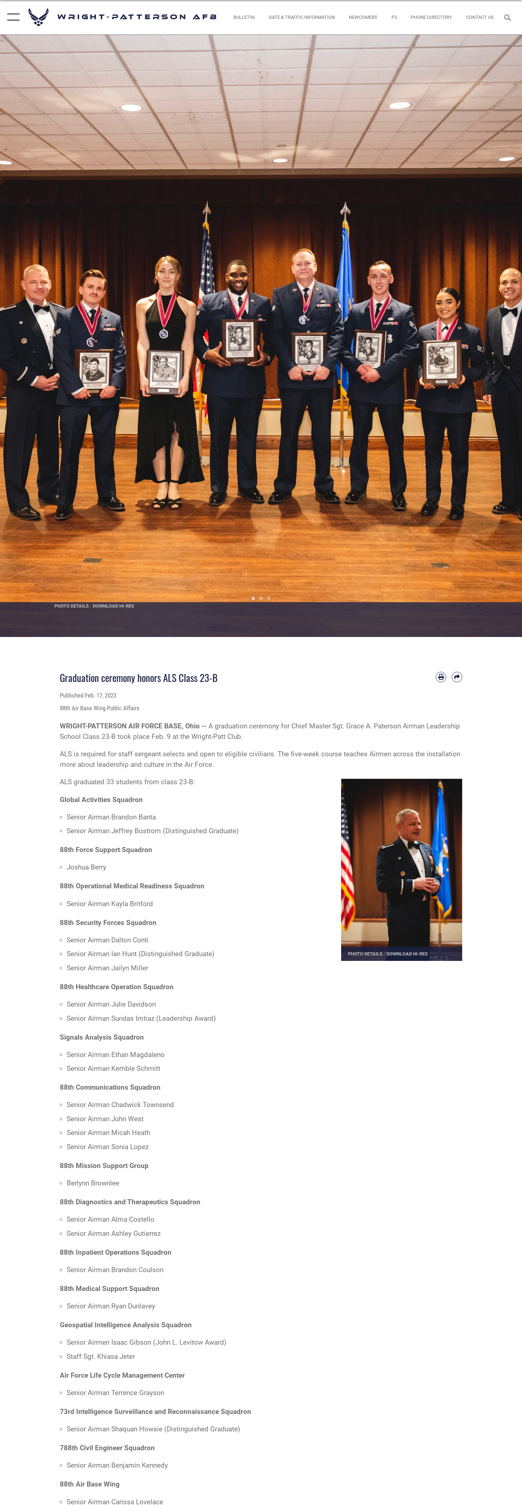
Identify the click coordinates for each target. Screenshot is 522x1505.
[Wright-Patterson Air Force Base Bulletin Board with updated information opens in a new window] (244, 17)
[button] (12, 17)
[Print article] (441, 677)
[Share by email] (457, 677)
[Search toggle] (508, 17)
